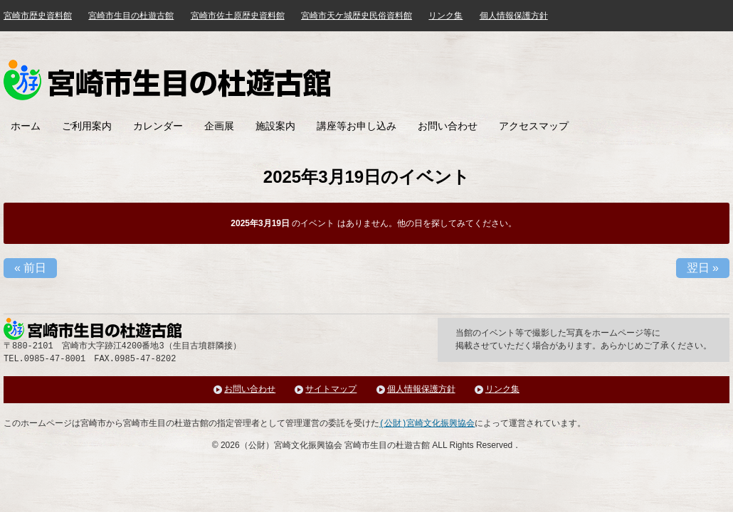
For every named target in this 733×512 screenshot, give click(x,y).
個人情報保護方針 (514, 16)
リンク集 (445, 16)
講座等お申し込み (356, 126)
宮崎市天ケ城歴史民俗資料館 (356, 16)
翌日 (703, 268)
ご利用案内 (87, 126)
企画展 (219, 126)
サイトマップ (331, 389)
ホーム (26, 126)
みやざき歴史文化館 (167, 80)
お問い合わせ (448, 126)
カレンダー (158, 126)
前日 (30, 268)
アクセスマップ (534, 126)
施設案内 (275, 126)
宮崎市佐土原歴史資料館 (238, 16)
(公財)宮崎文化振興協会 (427, 423)
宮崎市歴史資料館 (38, 16)
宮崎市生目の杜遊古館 (131, 16)
